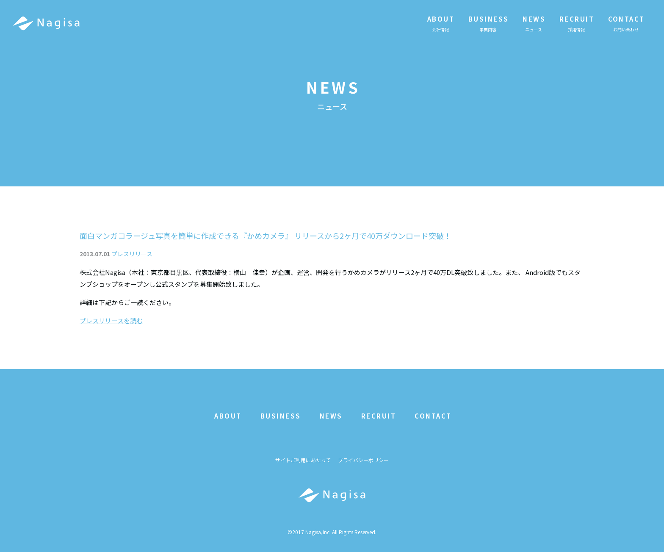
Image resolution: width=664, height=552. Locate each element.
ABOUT (228, 415)
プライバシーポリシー (363, 460)
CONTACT (433, 415)
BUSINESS (280, 415)
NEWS (331, 415)
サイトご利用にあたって (303, 460)
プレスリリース (131, 254)
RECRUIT (378, 415)
